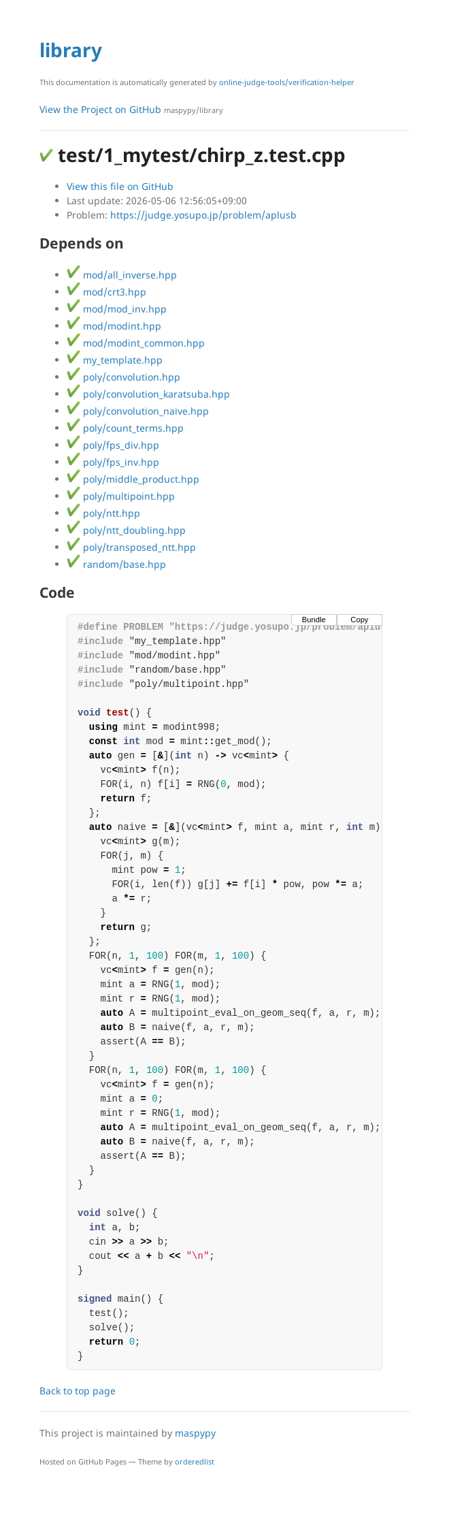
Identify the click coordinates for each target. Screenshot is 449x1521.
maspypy (195, 1432)
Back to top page (77, 1390)
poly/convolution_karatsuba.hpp (148, 393)
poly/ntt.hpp (103, 513)
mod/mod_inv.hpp (117, 308)
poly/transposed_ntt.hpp (131, 547)
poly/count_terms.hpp (125, 427)
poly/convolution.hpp (123, 376)
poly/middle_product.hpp (133, 479)
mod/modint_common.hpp (136, 342)
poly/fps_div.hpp (113, 444)
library (70, 50)
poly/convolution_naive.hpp (138, 410)
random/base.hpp (116, 564)
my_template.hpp (115, 359)
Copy (359, 619)
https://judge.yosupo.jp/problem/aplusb (203, 214)
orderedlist (194, 1461)
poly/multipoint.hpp (121, 496)
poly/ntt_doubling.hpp (126, 530)
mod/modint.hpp (114, 325)
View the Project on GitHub (131, 109)
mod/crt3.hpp (106, 291)
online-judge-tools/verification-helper (286, 82)
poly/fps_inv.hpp (113, 461)
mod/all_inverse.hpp (122, 274)
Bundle (314, 619)
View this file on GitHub (120, 186)
